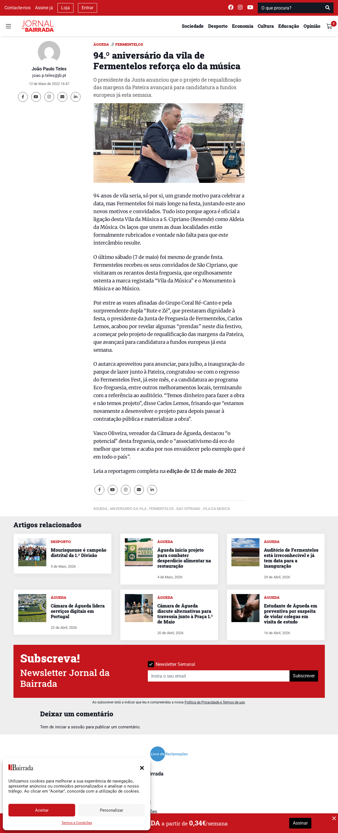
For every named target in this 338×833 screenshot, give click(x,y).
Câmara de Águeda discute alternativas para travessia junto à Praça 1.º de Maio (185, 614)
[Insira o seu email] (219, 676)
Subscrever (304, 675)
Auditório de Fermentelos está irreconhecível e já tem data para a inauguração (291, 558)
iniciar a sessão (70, 727)
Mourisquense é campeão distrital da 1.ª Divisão (78, 552)
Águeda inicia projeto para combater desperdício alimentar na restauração (184, 558)
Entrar (87, 7)
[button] (142, 767)
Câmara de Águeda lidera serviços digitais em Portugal (78, 611)
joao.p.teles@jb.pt (49, 75)
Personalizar (111, 810)
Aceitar (42, 810)
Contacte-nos (17, 7)
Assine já (44, 7)
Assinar (300, 823)
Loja (65, 7)
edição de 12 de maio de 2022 (201, 471)
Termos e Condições (76, 823)
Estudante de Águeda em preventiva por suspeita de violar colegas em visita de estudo (290, 614)
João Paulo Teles (49, 69)
